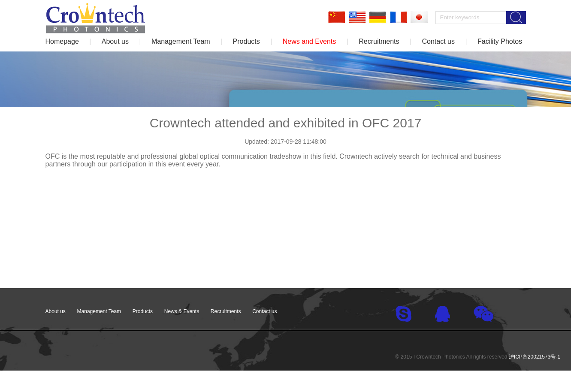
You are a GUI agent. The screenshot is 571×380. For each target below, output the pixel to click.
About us (115, 41)
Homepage (62, 41)
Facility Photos (499, 41)
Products (246, 41)
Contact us (438, 41)
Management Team (180, 41)
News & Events (181, 311)
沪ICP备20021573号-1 (534, 357)
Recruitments (379, 41)
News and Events (309, 41)
